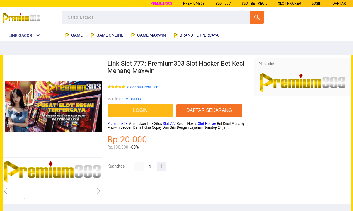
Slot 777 (169, 124)
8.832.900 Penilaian (142, 87)
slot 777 (223, 3)
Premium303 (118, 124)
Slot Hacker (207, 124)
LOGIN (317, 3)
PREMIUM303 (161, 3)
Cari (257, 17)
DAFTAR (339, 3)
